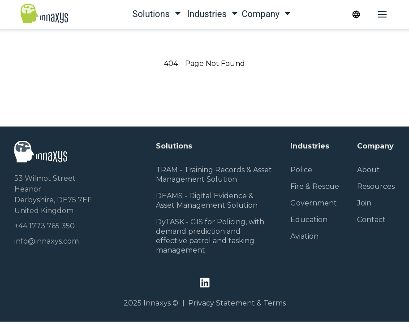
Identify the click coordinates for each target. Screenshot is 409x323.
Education (308, 219)
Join (364, 203)
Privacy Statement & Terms (237, 303)
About (368, 170)
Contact (371, 219)
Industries (200, 14)
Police (301, 170)
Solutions (146, 14)
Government (313, 203)
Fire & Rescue (314, 186)
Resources (376, 186)
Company (255, 14)
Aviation (304, 236)
